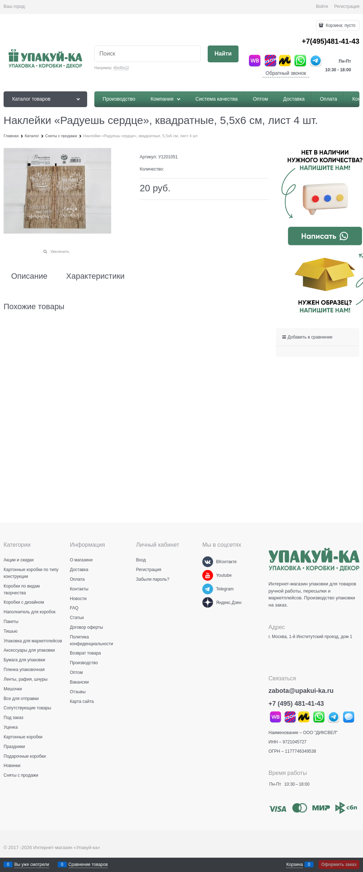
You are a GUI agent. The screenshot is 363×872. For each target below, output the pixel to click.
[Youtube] (207, 575)
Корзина (294, 864)
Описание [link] (29, 276)
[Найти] (223, 53)
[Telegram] (207, 589)
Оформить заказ (339, 864)
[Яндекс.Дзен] (207, 602)
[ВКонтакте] (207, 561)
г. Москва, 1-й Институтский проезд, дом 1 (310, 636)
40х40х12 (121, 68)
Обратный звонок (285, 73)
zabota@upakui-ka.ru (301, 690)
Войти (322, 6)
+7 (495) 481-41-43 (296, 703)
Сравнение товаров (88, 864)
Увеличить (59, 251)
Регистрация (346, 6)
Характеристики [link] (95, 276)
